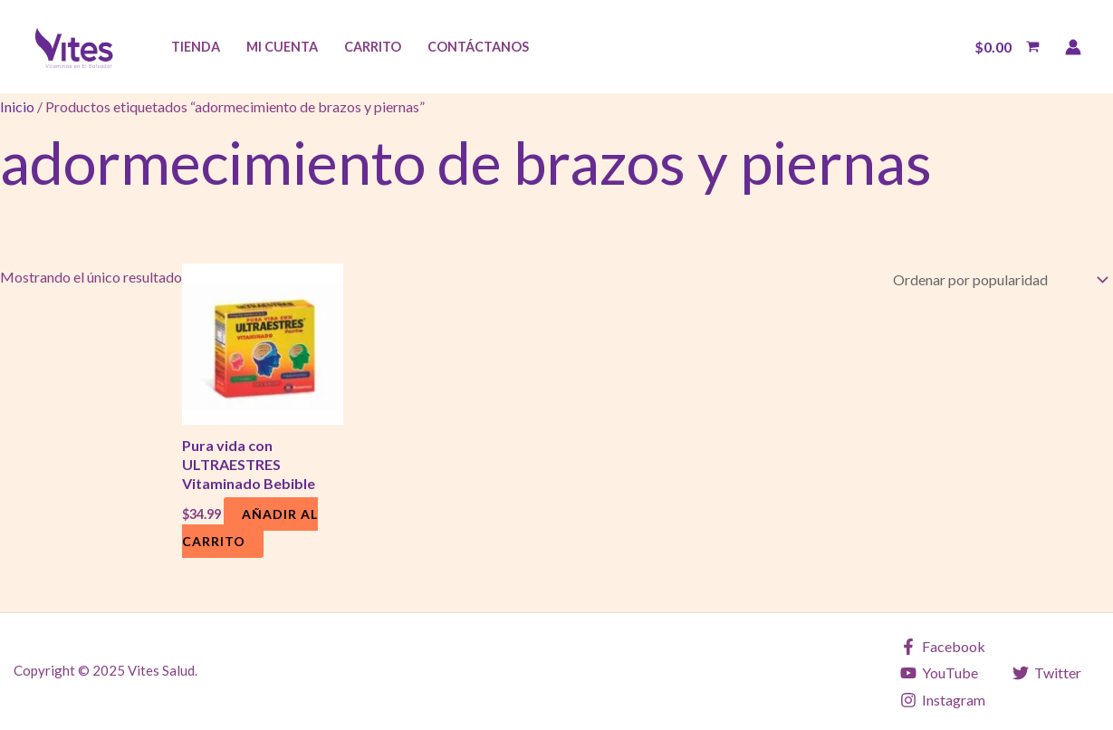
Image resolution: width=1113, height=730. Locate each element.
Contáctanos (478, 46)
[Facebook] (943, 647)
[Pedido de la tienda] (997, 278)
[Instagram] (943, 700)
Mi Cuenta (282, 46)
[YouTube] (939, 673)
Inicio (17, 106)
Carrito (372, 46)
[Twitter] (1046, 673)
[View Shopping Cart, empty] (1006, 47)
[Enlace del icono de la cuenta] (1073, 47)
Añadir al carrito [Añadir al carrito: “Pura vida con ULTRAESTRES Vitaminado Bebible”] (250, 527)
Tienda (195, 46)
